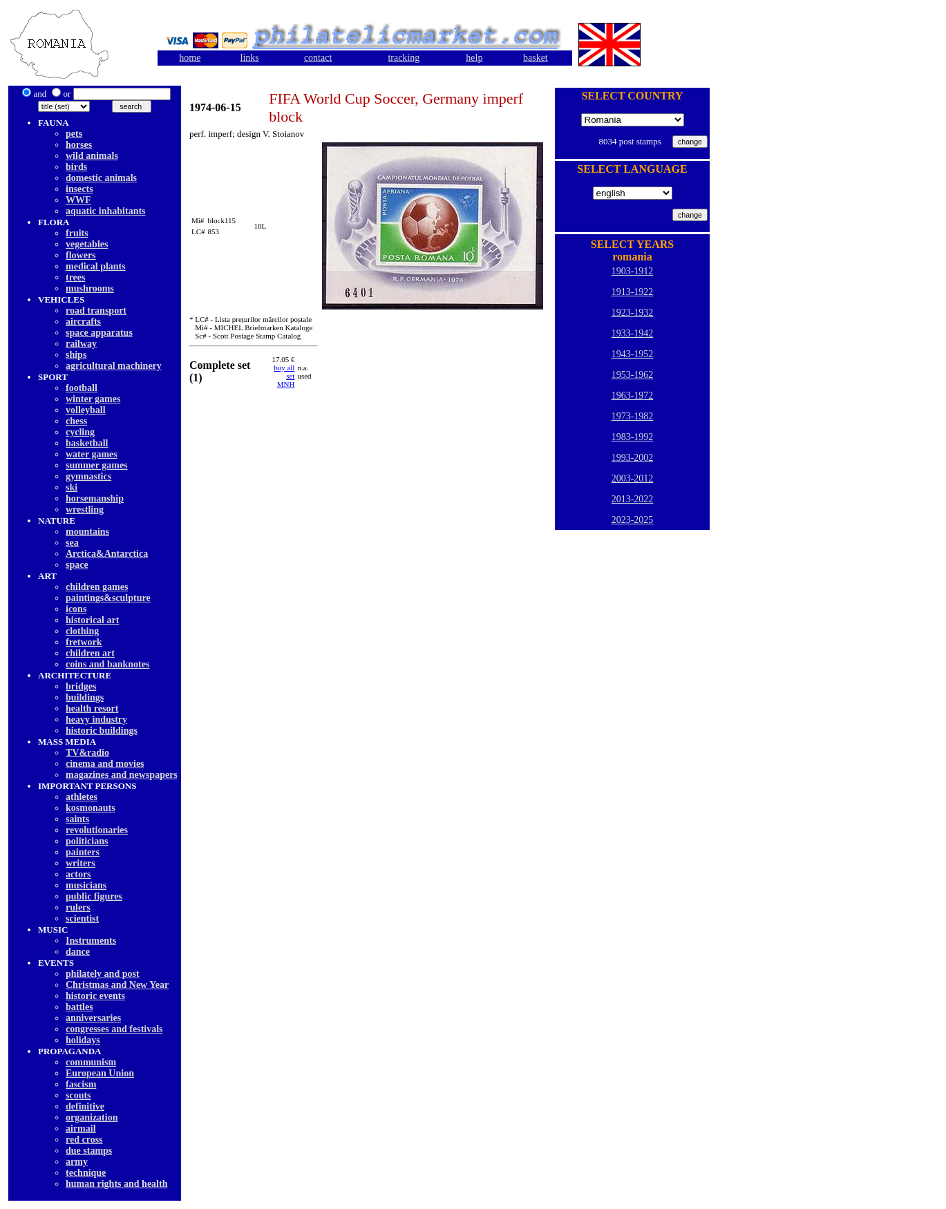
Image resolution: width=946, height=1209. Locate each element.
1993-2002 (633, 458)
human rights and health (116, 1184)
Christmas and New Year (117, 985)
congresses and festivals (114, 1029)
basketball (87, 443)
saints (77, 819)
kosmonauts (90, 808)
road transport (96, 310)
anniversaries (93, 1018)
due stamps (89, 1150)
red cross (84, 1139)
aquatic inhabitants (106, 211)
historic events (95, 996)
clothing (82, 631)
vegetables (87, 244)
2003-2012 (633, 478)
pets (74, 133)
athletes (81, 797)
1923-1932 (633, 312)
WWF (78, 200)
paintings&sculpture (108, 598)
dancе (78, 951)
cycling (80, 432)
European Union (100, 1073)
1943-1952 (633, 354)
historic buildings (102, 730)
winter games (93, 399)
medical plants (96, 266)
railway (81, 344)
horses (79, 145)
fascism (81, 1084)
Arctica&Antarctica (107, 554)
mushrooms (90, 288)
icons (76, 609)
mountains (87, 531)
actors (78, 874)
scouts (78, 1095)
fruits (77, 233)
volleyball (86, 410)
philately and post (103, 974)
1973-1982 (633, 416)
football (81, 388)
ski (71, 487)
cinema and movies (105, 764)
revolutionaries (97, 830)
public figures (94, 896)
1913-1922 (633, 292)
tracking (403, 58)
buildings (85, 697)
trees (76, 277)
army (77, 1161)
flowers (81, 255)
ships (76, 355)
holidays (83, 1040)
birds (76, 167)
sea (72, 542)
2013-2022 (633, 499)
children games (97, 587)
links (249, 58)
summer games (97, 465)
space (77, 565)
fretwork (84, 642)
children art (90, 653)
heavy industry (96, 719)
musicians (86, 885)
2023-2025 (633, 520)
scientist (82, 918)
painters (83, 852)
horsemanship (95, 498)
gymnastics (88, 476)
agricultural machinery (114, 366)
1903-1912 (633, 271)
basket (535, 58)
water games (91, 454)
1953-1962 (633, 375)
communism (91, 1062)
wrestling (85, 509)
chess (76, 421)
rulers (78, 907)
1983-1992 (633, 437)
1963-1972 (633, 395)
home (189, 58)
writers (80, 863)
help (474, 58)
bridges (81, 686)
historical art (92, 620)
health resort (92, 708)
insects (79, 189)
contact (318, 58)
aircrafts (83, 321)
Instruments (91, 940)
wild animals (92, 156)
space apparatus (99, 332)
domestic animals (101, 178)
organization (91, 1117)
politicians (87, 841)
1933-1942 (633, 333)
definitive (85, 1106)
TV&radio (87, 753)
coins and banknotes (107, 664)
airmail (81, 1128)
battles (79, 1007)
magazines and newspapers (122, 775)
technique (86, 1173)
